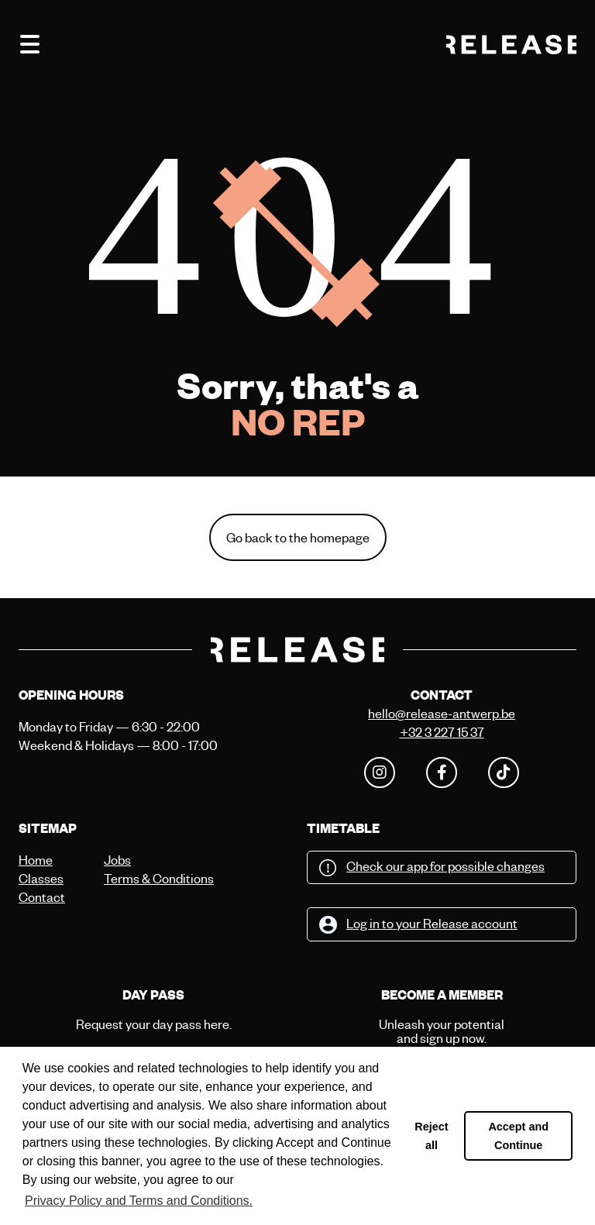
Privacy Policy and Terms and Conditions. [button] (139, 1200)
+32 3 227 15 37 (442, 732)
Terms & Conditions (142, 878)
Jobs (117, 860)
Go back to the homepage (298, 537)
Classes (41, 878)
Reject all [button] (431, 1135)
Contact (42, 897)
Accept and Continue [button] (518, 1135)
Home (36, 860)
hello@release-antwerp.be (441, 713)
